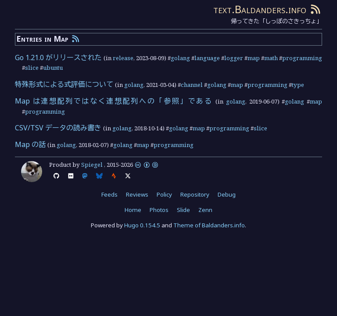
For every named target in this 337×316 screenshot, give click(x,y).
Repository (194, 194)
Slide (183, 210)
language (207, 58)
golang (180, 58)
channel (192, 85)
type (298, 85)
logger (233, 58)
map (253, 58)
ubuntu (53, 68)
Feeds (109, 194)
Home (133, 210)
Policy (164, 194)
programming (302, 58)
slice (32, 68)
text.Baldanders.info (259, 9)
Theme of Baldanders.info (209, 225)
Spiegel (92, 165)
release (123, 58)
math (271, 58)
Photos (159, 210)
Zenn (205, 210)
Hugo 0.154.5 (142, 225)
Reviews (137, 194)
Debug (227, 194)
